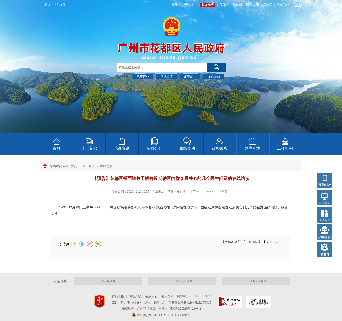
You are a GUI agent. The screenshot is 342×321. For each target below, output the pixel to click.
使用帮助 (167, 296)
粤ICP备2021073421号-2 (185, 308)
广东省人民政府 (182, 281)
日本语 (267, 5)
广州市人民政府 (256, 281)
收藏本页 (231, 242)
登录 (174, 5)
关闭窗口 (272, 242)
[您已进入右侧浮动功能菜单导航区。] (325, 214)
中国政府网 (108, 281)
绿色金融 (214, 76)
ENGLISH (252, 4)
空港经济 (166, 76)
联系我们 (151, 296)
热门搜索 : (123, 76)
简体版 (224, 5)
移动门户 (283, 5)
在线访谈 (106, 166)
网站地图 (118, 296)
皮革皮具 (190, 76)
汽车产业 (143, 76)
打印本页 (252, 242)
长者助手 (208, 5)
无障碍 (188, 5)
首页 (74, 166)
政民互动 (88, 166)
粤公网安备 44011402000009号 (157, 315)
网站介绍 (135, 296)
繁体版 (237, 5)
